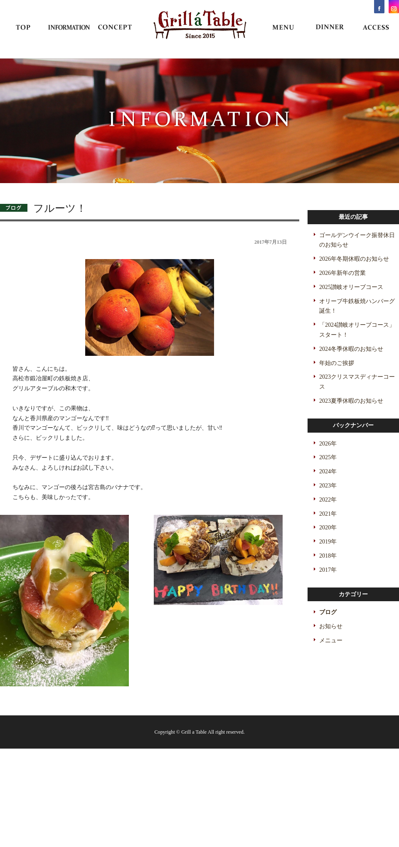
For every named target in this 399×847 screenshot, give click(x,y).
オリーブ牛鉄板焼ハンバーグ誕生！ (357, 306)
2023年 (328, 485)
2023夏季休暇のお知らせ (351, 401)
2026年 (328, 444)
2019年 (328, 542)
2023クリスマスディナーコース (357, 382)
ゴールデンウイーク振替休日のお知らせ (357, 240)
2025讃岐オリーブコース (351, 287)
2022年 (328, 500)
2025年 (328, 457)
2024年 (328, 471)
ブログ (328, 612)
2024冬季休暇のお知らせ (351, 349)
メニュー (330, 640)
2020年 (328, 527)
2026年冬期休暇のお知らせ (354, 259)
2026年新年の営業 (342, 273)
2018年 (328, 556)
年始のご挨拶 (336, 363)
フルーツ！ (59, 208)
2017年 (328, 570)
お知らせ (330, 626)
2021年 (328, 514)
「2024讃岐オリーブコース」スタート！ (357, 330)
